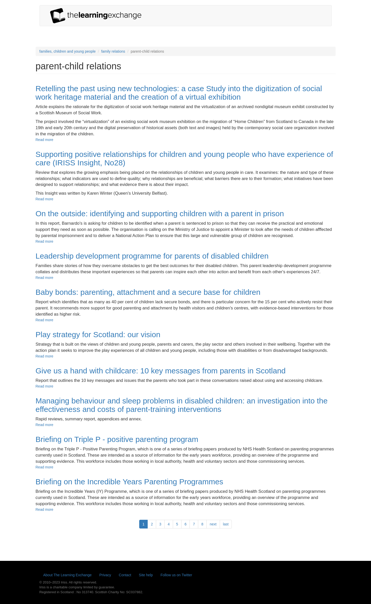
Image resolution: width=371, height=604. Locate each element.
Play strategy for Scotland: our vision (98, 334)
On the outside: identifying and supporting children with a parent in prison (160, 213)
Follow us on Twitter (176, 575)
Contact (125, 575)
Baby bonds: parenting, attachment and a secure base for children (148, 292)
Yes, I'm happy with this (310, 597)
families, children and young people (67, 51)
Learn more (121, 600)
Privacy (105, 575)
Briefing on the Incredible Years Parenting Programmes (129, 481)
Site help (146, 575)
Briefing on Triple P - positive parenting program (117, 439)
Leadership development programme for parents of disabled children (152, 256)
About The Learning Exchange (67, 575)
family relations (113, 51)
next (213, 524)
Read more (44, 140)
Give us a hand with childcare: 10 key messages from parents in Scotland (161, 370)
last (226, 524)
